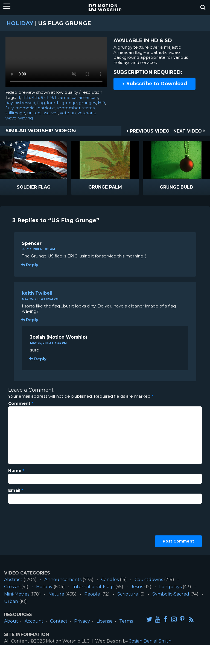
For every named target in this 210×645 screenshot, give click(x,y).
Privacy (82, 621)
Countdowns (149, 579)
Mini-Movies (16, 594)
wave (10, 118)
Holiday (19, 23)
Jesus (137, 586)
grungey (87, 102)
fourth (53, 102)
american (88, 97)
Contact (59, 621)
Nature (56, 594)
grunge (69, 102)
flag (41, 102)
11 (18, 97)
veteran (68, 112)
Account (34, 621)
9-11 (44, 97)
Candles (110, 579)
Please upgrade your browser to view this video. (56, 63)
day (9, 102)
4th (35, 97)
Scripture (127, 594)
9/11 (54, 97)
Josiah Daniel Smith (150, 641)
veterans (86, 112)
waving (25, 118)
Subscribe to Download (154, 84)
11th (26, 97)
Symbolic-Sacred (170, 594)
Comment (20, 403)
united (33, 112)
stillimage (15, 112)
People (92, 594)
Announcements (62, 579)
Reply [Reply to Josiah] (38, 358)
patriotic (46, 107)
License (105, 621)
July (9, 107)
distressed (24, 102)
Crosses (12, 586)
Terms (126, 621)
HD (101, 102)
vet (54, 112)
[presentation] (30, 527)
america (68, 97)
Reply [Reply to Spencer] (30, 264)
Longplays (170, 586)
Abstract (13, 579)
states (88, 107)
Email (15, 490)
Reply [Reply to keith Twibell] (30, 319)
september (68, 107)
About (11, 621)
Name (16, 470)
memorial (25, 107)
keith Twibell (37, 293)
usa (45, 112)
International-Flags (93, 586)
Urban (11, 601)
